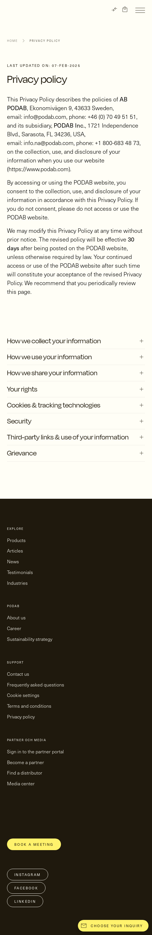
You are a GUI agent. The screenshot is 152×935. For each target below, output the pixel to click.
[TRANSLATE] (114, 9)
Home (12, 41)
